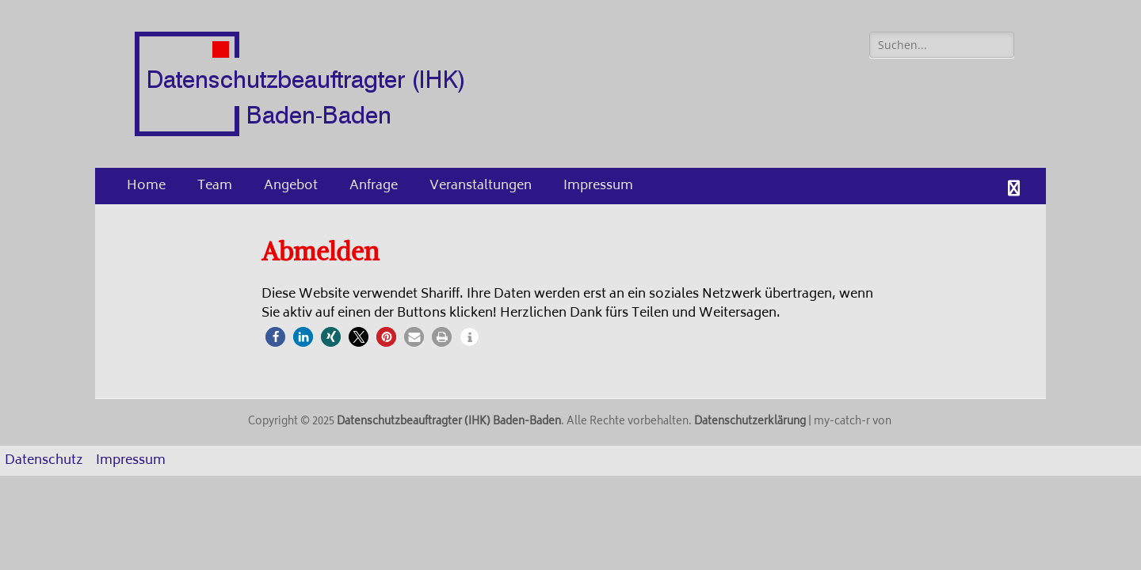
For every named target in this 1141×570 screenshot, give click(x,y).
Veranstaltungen (480, 186)
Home (146, 186)
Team (214, 186)
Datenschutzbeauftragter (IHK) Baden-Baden (449, 422)
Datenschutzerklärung (750, 422)
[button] (275, 337)
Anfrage (373, 186)
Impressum (598, 186)
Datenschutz (44, 461)
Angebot (291, 186)
